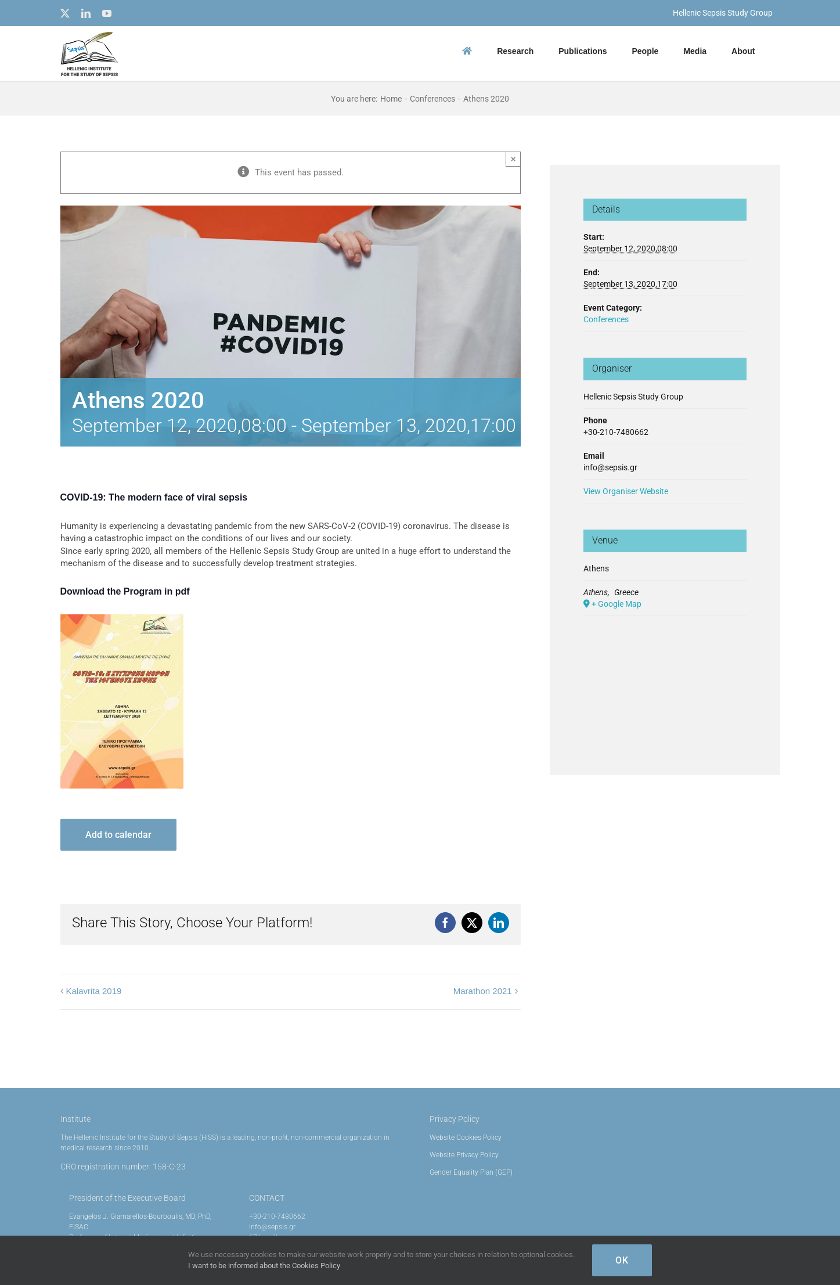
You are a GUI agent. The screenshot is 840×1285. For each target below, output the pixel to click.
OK (622, 1260)
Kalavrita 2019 (94, 991)
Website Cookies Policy (466, 1137)
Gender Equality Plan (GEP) (471, 1172)
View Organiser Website (625, 491)
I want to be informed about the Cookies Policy (264, 1265)
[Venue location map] (665, 677)
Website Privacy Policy (464, 1155)
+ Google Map (616, 604)
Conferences (606, 319)
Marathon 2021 (482, 991)
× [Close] (513, 159)
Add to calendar (118, 834)
